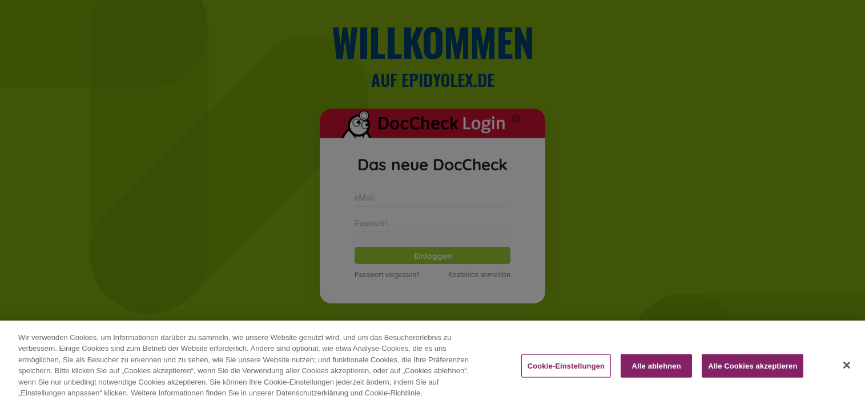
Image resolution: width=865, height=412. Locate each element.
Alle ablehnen (656, 379)
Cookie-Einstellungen (566, 379)
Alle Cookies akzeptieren (752, 379)
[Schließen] (846, 378)
